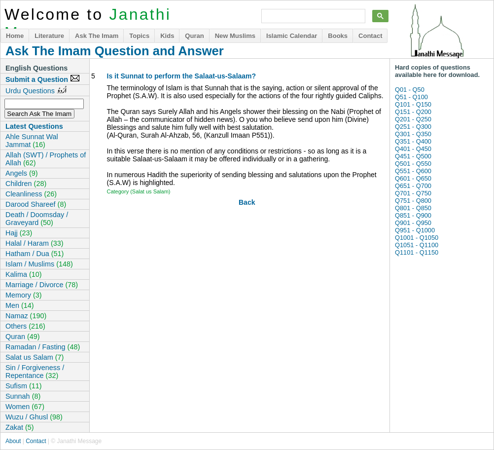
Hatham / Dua (34, 254)
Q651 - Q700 (413, 185)
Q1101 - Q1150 (416, 252)
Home (15, 35)
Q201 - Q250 (413, 119)
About (13, 441)
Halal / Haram (34, 243)
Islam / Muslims (39, 264)
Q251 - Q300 (413, 126)
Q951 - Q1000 (415, 230)
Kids (167, 35)
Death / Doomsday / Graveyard (36, 218)
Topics (139, 35)
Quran (194, 35)
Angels (21, 173)
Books (338, 35)
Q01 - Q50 (409, 89)
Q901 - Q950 (413, 222)
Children (25, 184)
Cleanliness (31, 194)
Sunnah (22, 396)
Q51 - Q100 (411, 97)
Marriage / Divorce (41, 285)
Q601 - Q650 (413, 178)
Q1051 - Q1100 (416, 245)
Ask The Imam (96, 35)
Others (25, 326)
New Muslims (235, 35)
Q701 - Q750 (413, 193)
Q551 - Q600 (413, 171)
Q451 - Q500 (413, 156)
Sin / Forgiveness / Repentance (34, 371)
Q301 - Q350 (413, 134)
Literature (49, 35)
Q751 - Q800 (413, 200)
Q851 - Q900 (413, 215)
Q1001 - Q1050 (416, 237)
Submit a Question (42, 79)
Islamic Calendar (291, 35)
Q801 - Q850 (413, 208)
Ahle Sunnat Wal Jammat (31, 141)
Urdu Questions (36, 90)
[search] (312, 16)
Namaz (25, 316)
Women (24, 407)
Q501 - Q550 (413, 163)
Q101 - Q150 (413, 104)
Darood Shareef (35, 204)
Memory (23, 295)
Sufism (23, 386)
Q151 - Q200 (413, 111)
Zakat (19, 427)
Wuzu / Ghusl (34, 417)
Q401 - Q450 (413, 148)
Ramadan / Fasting (42, 347)
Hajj (18, 233)
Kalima (23, 274)
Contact (370, 35)
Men (19, 305)
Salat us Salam (34, 357)
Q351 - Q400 (413, 141)
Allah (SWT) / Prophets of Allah (45, 159)
